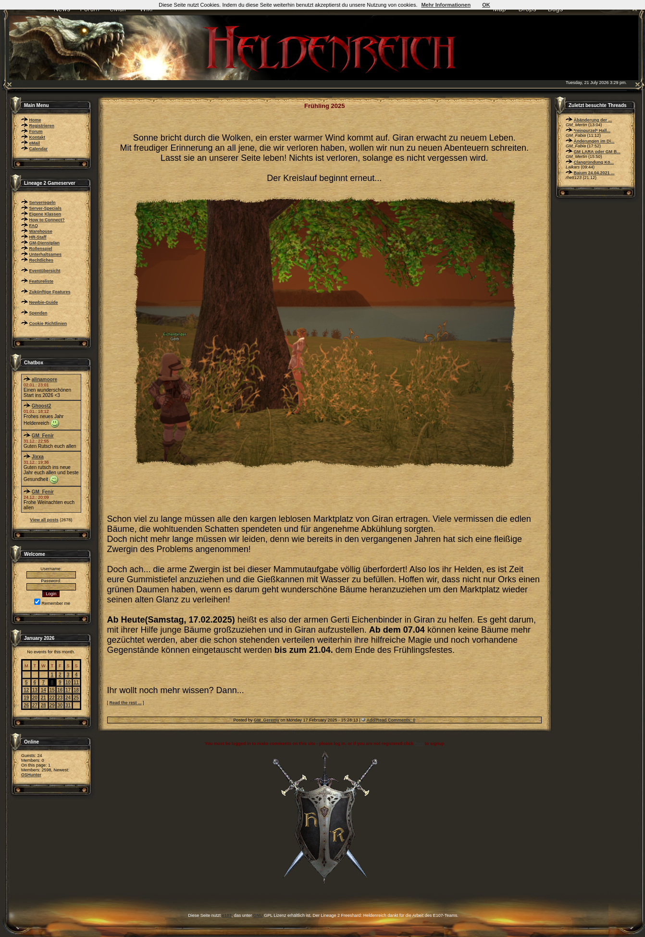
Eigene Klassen (45, 214)
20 (34, 697)
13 (34, 690)
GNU (258, 915)
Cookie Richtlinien (48, 323)
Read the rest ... (126, 702)
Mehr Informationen (446, 5)
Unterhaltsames (45, 254)
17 (68, 690)
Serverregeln (42, 202)
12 (26, 690)
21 (43, 697)
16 (59, 690)
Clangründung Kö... (594, 162)
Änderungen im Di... (594, 141)
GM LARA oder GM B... (597, 151)
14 (43, 690)
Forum (36, 131)
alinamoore (44, 379)
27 (34, 705)
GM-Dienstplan (44, 242)
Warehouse (40, 231)
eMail (34, 143)
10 (68, 682)
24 (68, 697)
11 (76, 682)
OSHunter (31, 774)
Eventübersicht (45, 270)
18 (76, 690)
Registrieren (42, 125)
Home (35, 120)
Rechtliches (41, 260)
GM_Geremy (266, 720)
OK (486, 5)
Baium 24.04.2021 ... (594, 172)
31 (68, 705)
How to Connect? (47, 219)
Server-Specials (45, 208)
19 (26, 697)
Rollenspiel (40, 248)
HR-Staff (38, 237)
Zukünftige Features (50, 291)
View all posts (44, 519)
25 (76, 697)
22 (52, 697)
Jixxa (38, 456)
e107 (227, 915)
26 (26, 705)
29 (52, 705)
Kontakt (37, 137)
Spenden (38, 313)
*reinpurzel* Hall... (592, 130)
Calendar (38, 148)
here (418, 743)
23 (59, 697)
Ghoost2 (41, 405)
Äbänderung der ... (593, 120)
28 (43, 705)
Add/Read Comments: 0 (391, 720)
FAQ (33, 225)
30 (59, 705)
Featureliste (41, 281)
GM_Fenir (43, 435)
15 (52, 690)
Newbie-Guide (43, 302)
